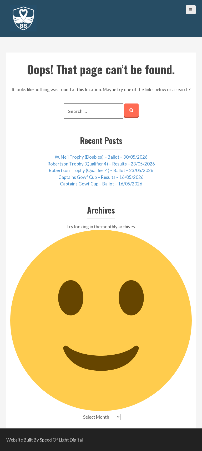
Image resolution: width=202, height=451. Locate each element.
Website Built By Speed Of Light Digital (44, 440)
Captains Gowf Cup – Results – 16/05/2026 (101, 177)
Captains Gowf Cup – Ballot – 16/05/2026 (101, 183)
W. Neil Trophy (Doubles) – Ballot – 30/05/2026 (101, 157)
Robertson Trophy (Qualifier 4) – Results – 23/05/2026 (101, 164)
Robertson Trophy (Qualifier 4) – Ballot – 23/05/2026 (101, 170)
